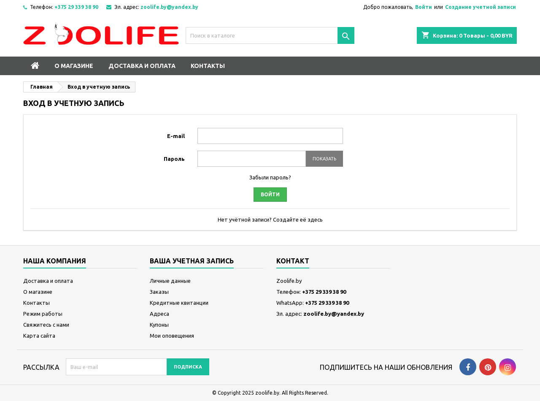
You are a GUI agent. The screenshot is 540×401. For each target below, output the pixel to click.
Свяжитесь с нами (46, 325)
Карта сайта (39, 336)
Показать (324, 158)
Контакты (208, 65)
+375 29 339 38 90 (76, 7)
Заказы (159, 292)
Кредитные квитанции (179, 303)
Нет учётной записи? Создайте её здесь (270, 219)
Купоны (159, 325)
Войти (423, 7)
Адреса (159, 314)
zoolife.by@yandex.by (169, 7)
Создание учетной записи (480, 7)
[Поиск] (270, 35)
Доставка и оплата (142, 65)
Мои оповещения (172, 336)
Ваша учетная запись (192, 261)
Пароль (174, 159)
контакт (292, 261)
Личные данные (170, 281)
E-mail (176, 136)
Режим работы (42, 314)
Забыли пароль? (270, 177)
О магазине (73, 65)
